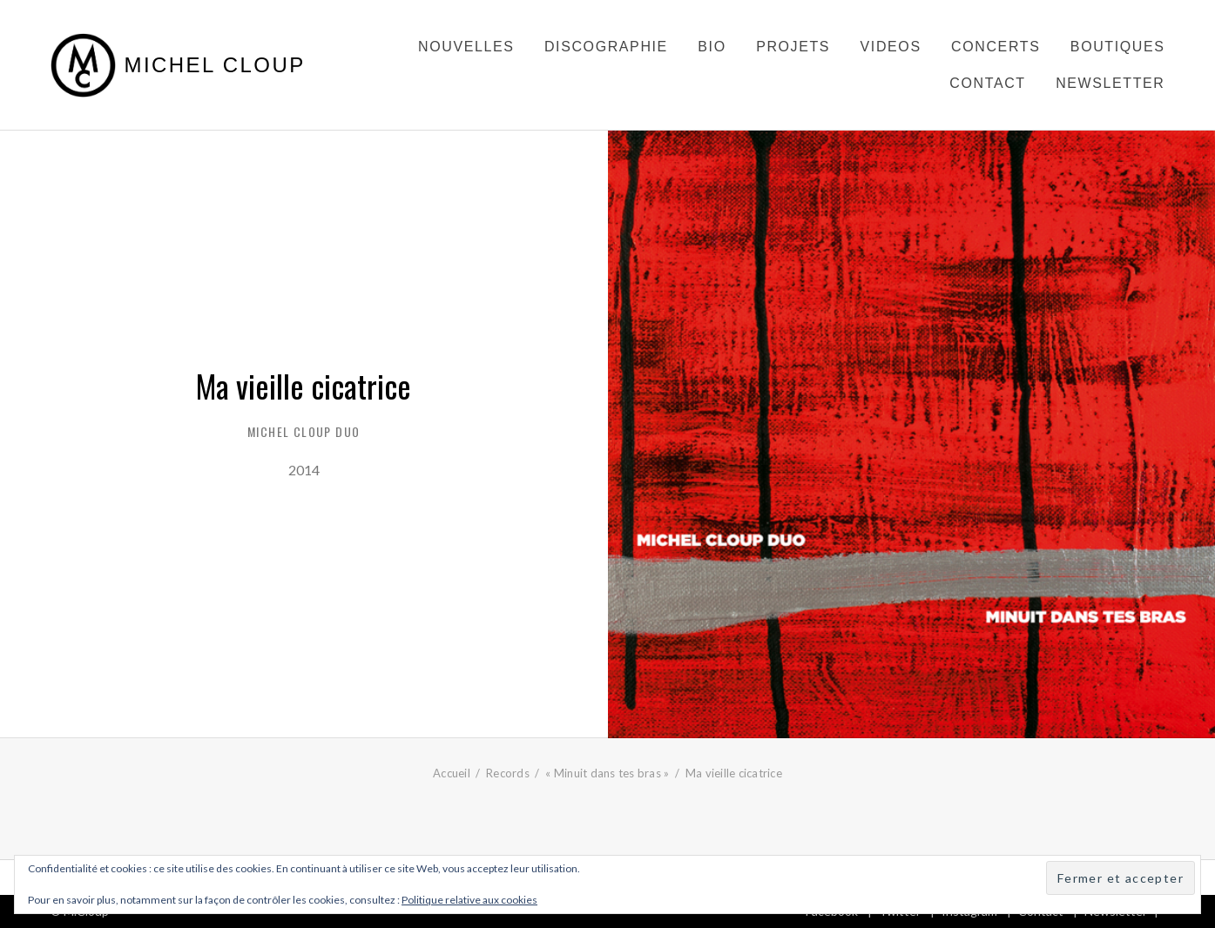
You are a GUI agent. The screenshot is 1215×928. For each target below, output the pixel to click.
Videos (891, 46)
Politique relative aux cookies (469, 899)
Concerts (995, 46)
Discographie (606, 46)
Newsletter (1110, 83)
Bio (712, 46)
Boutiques (1117, 46)
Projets (793, 46)
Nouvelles (466, 46)
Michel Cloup (215, 65)
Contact (987, 83)
